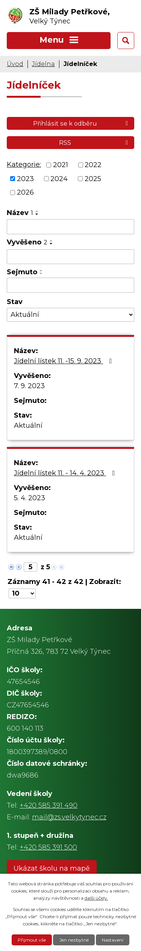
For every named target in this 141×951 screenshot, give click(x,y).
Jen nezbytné (74, 940)
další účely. (96, 898)
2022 (93, 165)
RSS (94, 142)
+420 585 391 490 (48, 805)
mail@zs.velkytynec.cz (69, 817)
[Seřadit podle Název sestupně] (37, 214)
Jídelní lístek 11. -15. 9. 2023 (64, 361)
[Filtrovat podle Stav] (70, 315)
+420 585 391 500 (48, 847)
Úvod (15, 64)
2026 (25, 192)
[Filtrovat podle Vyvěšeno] (70, 256)
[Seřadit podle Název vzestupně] (37, 211)
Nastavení (112, 940)
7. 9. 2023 (29, 386)
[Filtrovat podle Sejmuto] (70, 285)
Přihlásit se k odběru (81, 123)
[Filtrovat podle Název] (70, 226)
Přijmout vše (32, 940)
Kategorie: (24, 164)
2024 (59, 178)
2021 (60, 165)
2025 (93, 178)
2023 (25, 178)
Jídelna (43, 64)
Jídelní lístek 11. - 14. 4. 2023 (66, 473)
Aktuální (28, 425)
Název (20, 213)
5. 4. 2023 (29, 498)
